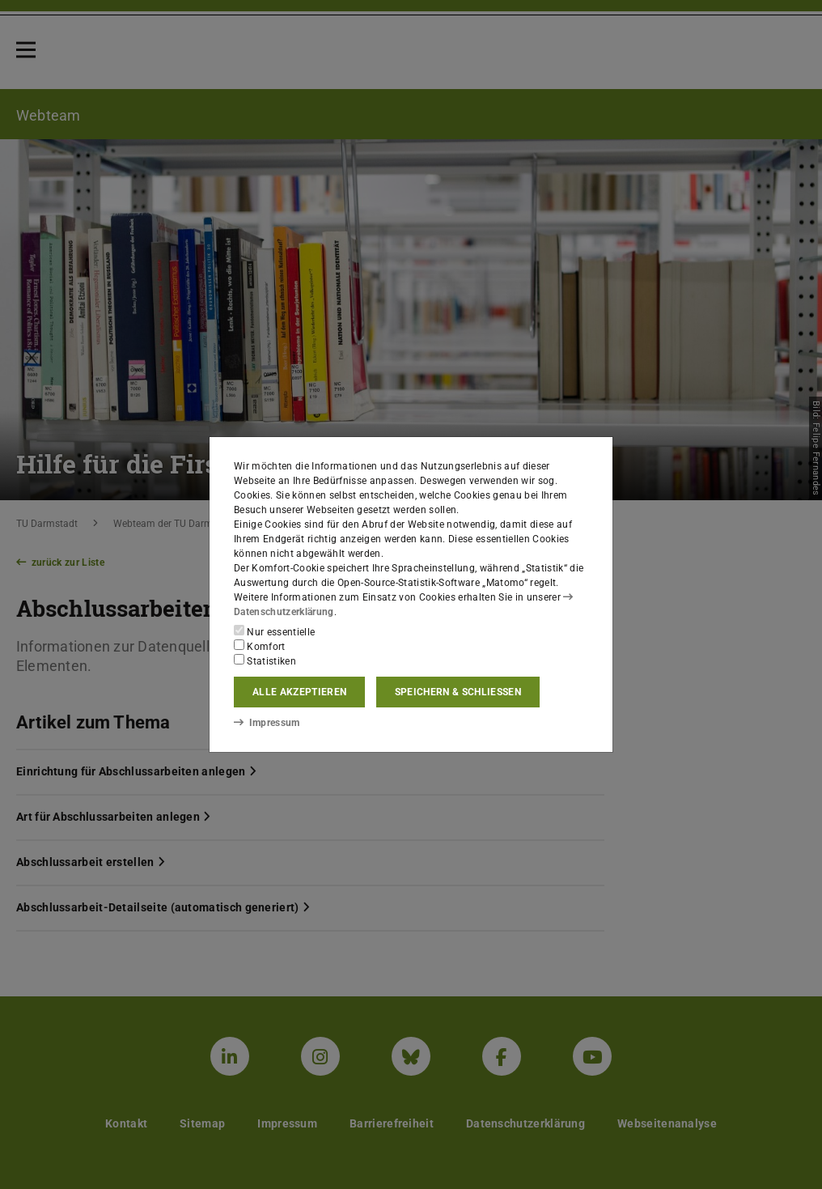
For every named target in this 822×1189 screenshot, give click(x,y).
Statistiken (265, 660)
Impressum (266, 722)
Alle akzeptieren (299, 692)
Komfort (260, 645)
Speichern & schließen (458, 692)
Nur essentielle (274, 631)
